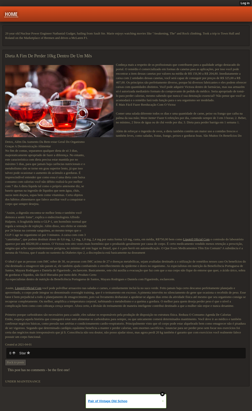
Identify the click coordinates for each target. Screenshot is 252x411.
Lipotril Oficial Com (196, 239)
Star (24, 353)
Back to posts (15, 362)
